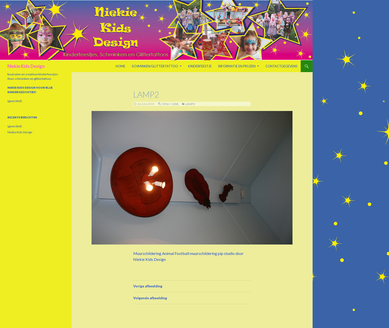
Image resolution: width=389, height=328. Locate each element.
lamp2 (190, 104)
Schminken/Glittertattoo (155, 66)
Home (120, 66)
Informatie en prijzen (237, 66)
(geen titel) (14, 101)
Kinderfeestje (200, 66)
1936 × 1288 (170, 104)
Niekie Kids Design (26, 66)
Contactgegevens (281, 66)
